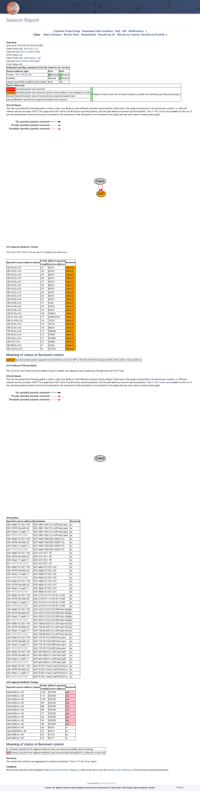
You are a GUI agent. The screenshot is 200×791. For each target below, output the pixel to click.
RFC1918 (19, 74)
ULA (30, 74)
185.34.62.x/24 (30, 48)
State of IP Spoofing (79, 761)
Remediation (88, 34)
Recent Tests (71, 34)
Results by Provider (153, 34)
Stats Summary (52, 34)
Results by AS (106, 34)
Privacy (179, 787)
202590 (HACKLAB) (30, 61)
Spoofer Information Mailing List (65, 770)
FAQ (117, 31)
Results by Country (128, 34)
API (124, 31)
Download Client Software (97, 31)
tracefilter (15, 370)
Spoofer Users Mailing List (121, 770)
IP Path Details (158, 111)
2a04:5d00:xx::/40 (32, 58)
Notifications (136, 31)
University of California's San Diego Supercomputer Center (126, 788)
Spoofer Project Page (67, 31)
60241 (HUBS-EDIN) (30, 51)
